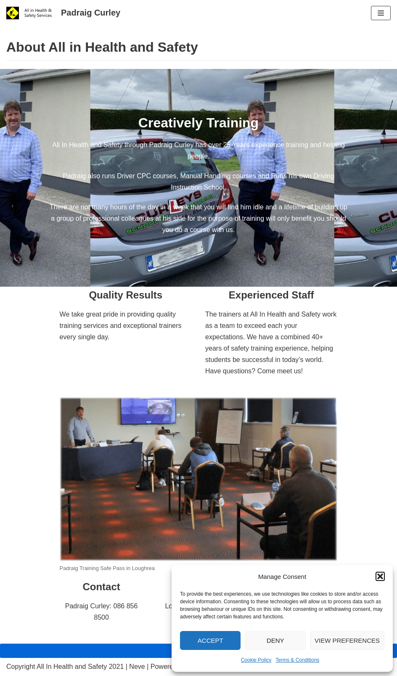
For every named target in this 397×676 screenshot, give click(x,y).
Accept (210, 640)
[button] (380, 576)
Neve (137, 666)
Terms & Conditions (297, 660)
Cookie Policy (256, 660)
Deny (275, 640)
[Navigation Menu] (381, 13)
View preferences (347, 640)
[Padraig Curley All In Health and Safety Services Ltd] (63, 13)
